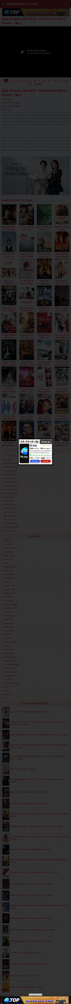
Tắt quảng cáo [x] (35, 995)
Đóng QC (46, 441)
